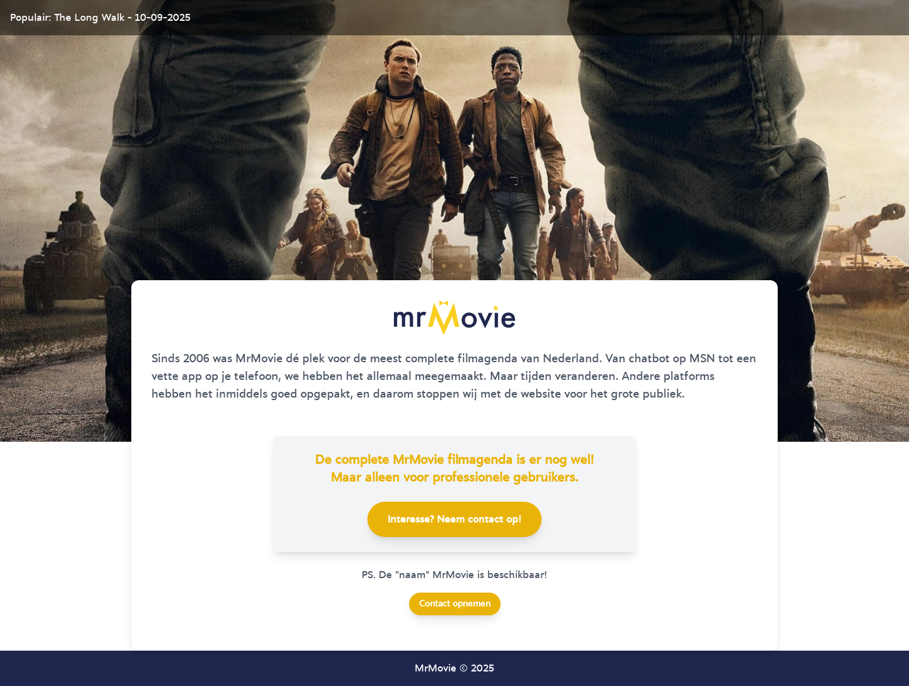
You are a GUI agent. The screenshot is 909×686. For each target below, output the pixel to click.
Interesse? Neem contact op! (454, 519)
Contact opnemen (454, 604)
